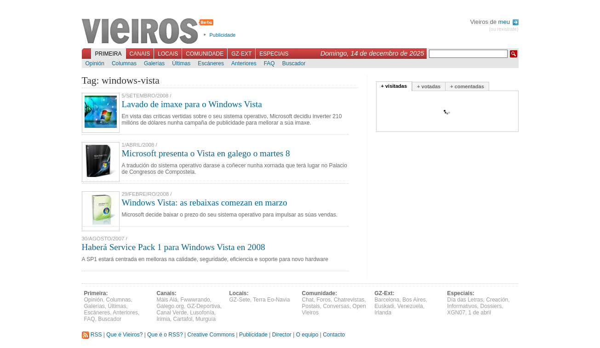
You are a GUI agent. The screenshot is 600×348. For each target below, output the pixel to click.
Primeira (108, 54)
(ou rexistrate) (503, 29)
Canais (140, 54)
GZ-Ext (241, 54)
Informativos (462, 306)
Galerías (154, 63)
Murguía (205, 319)
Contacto (334, 334)
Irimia (163, 319)
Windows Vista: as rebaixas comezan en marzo (204, 202)
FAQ (269, 63)
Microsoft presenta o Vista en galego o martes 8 (206, 153)
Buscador (294, 63)
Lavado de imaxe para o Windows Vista (192, 104)
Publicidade (223, 35)
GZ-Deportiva (203, 306)
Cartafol (183, 319)
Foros (324, 300)
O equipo (307, 334)
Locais (168, 54)
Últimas (181, 63)
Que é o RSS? (165, 334)
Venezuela (410, 306)
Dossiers (491, 306)
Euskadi (384, 306)
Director (281, 334)
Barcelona (387, 300)
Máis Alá (167, 300)
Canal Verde (172, 312)
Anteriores (244, 63)
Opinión (95, 63)
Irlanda (383, 312)
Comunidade (204, 54)
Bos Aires (414, 300)
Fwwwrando (195, 300)
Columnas (124, 63)
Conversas (336, 306)
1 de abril (480, 312)
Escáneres (211, 63)
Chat (308, 300)
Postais (311, 306)
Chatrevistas (349, 300)
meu (508, 21)
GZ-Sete (239, 300)
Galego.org (170, 306)
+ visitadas (394, 86)
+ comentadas (467, 86)
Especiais (273, 54)
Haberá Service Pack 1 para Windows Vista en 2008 (173, 247)
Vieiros (149, 31)
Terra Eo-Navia (271, 300)
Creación (497, 300)
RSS (92, 334)
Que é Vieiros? (124, 334)
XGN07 (456, 312)
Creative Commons (210, 334)
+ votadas (428, 86)
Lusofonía (202, 312)
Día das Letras (465, 300)
